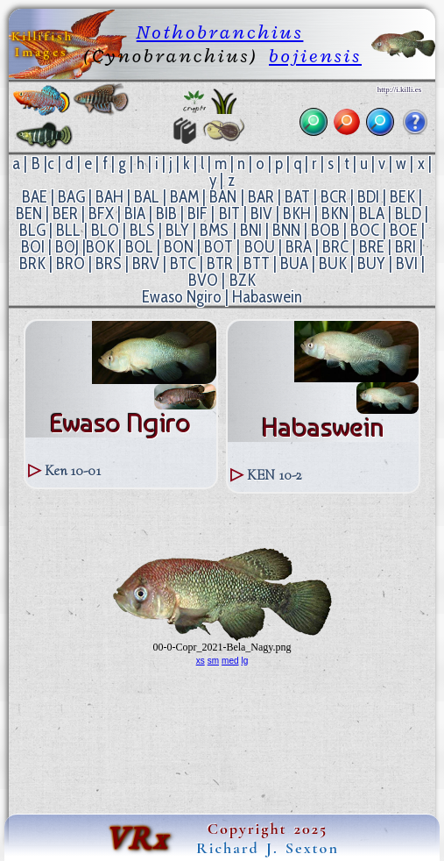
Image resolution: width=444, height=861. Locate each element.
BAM (184, 197)
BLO (105, 230)
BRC (335, 246)
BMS (214, 230)
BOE (404, 230)
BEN (29, 213)
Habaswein (267, 296)
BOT (218, 246)
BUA (294, 263)
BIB (166, 213)
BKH (297, 213)
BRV (145, 263)
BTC (183, 263)
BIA (134, 213)
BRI (405, 246)
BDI (368, 197)
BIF (197, 213)
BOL (139, 246)
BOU (259, 246)
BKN (335, 213)
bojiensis (315, 56)
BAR (261, 197)
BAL (146, 197)
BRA (298, 246)
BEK (402, 197)
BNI (251, 230)
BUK (333, 263)
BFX (101, 213)
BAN (222, 197)
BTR (220, 263)
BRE (371, 246)
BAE (34, 197)
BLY (177, 230)
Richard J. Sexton (267, 847)
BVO (203, 280)
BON (179, 246)
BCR (334, 197)
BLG (32, 230)
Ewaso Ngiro (182, 296)
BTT (256, 263)
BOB (325, 230)
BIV (261, 213)
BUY (371, 263)
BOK (100, 246)
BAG (71, 197)
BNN (286, 230)
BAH (109, 197)
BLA (371, 213)
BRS (108, 263)
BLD (408, 213)
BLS (142, 230)
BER (65, 213)
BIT (229, 213)
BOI (33, 246)
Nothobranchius (220, 32)
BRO (70, 263)
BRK (32, 263)
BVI (407, 263)
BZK (242, 280)
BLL (68, 230)
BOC (364, 230)
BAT (297, 197)
